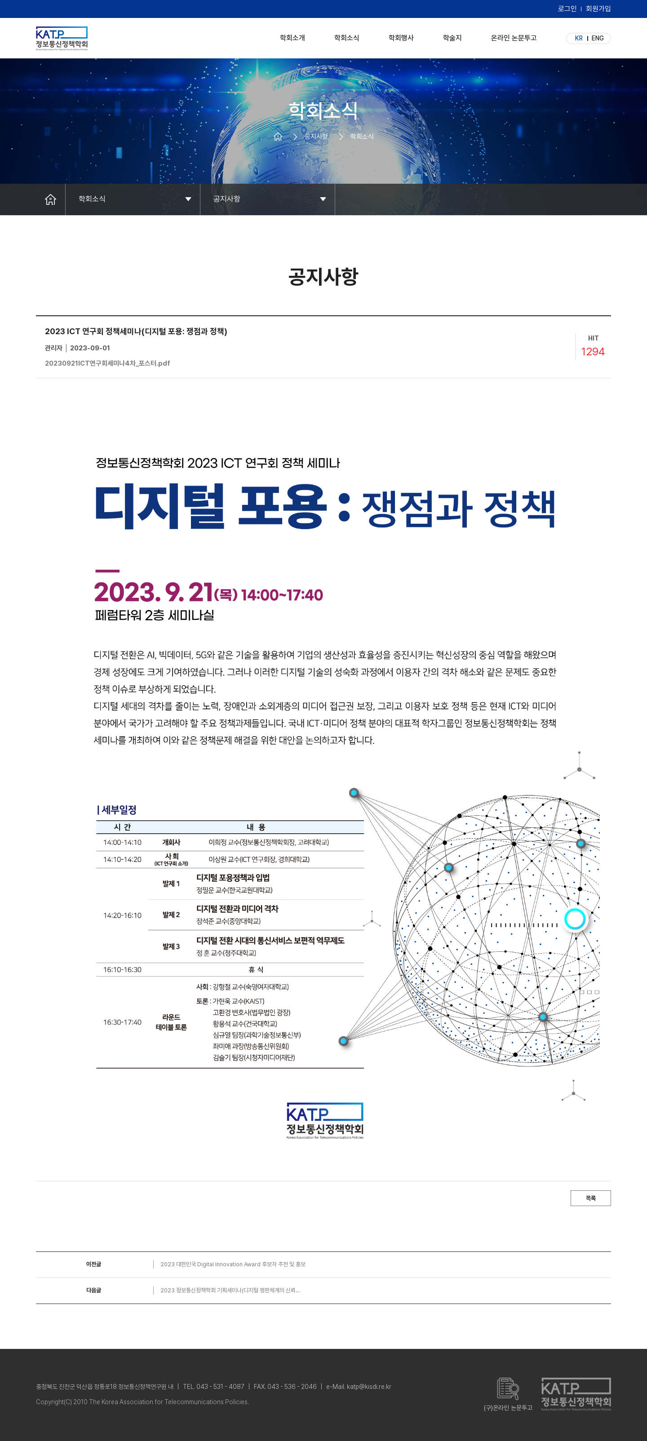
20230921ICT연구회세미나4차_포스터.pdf (107, 363)
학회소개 (292, 35)
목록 (591, 1198)
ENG (598, 38)
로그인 (567, 9)
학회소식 (346, 35)
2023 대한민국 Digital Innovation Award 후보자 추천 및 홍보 (233, 1264)
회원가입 (598, 9)
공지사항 (226, 198)
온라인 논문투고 (514, 35)
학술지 (452, 35)
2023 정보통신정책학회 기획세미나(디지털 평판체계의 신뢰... (230, 1290)
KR (579, 38)
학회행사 (401, 35)
